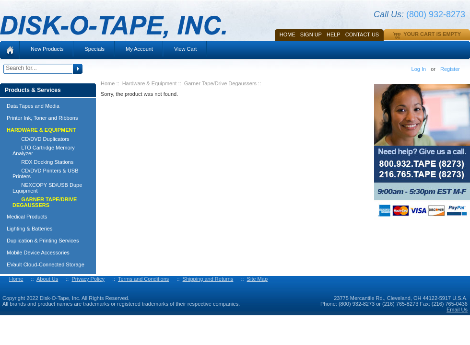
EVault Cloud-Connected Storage (45, 264)
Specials (94, 49)
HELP (334, 34)
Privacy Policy (87, 279)
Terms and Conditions (143, 279)
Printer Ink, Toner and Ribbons (42, 118)
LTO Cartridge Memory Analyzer (43, 150)
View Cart (185, 49)
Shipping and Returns (208, 279)
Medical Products (27, 216)
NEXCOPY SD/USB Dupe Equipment (47, 188)
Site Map (257, 279)
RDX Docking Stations (42, 162)
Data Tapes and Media (33, 106)
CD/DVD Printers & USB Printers (45, 173)
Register (450, 69)
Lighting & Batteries (29, 228)
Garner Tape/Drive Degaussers (220, 83)
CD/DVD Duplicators (41, 139)
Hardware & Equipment (149, 83)
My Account (139, 49)
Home (287, 34)
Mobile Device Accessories (38, 252)
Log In (418, 69)
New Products (47, 49)
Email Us (457, 309)
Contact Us (362, 34)
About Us (47, 279)
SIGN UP (311, 34)
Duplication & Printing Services (43, 240)
